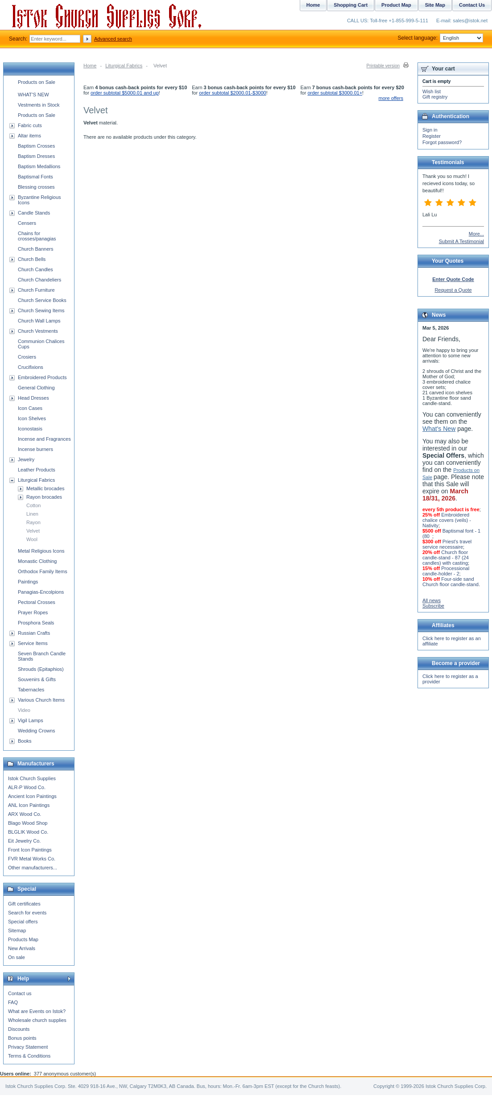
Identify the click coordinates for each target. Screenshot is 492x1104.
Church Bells (31, 259)
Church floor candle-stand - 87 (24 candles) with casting (445, 558)
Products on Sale (36, 82)
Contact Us (472, 5)
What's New (438, 428)
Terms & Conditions (29, 1056)
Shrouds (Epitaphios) (41, 669)
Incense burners (35, 449)
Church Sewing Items (41, 310)
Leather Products (36, 469)
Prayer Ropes (33, 612)
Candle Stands (34, 212)
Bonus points (22, 1038)
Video (24, 710)
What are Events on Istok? (37, 1011)
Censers (27, 223)
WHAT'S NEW (33, 94)
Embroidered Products (42, 377)
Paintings (28, 581)
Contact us (20, 993)
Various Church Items (41, 700)
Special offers (22, 921)
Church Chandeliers (39, 279)
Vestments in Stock (39, 105)
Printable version (383, 65)
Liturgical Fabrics (123, 65)
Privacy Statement (28, 1047)
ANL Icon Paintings (29, 805)
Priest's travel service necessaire (446, 544)
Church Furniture (36, 290)
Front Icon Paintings (30, 849)
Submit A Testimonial (461, 241)
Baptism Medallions (39, 166)
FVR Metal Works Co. (31, 858)
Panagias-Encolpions (41, 592)
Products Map (23, 939)
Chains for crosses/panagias (37, 236)
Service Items (33, 643)
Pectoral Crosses (36, 602)
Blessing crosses (36, 187)
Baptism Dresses (36, 156)
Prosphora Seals (36, 622)
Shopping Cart (351, 5)
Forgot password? (442, 142)
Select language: (440, 38)
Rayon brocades (44, 497)
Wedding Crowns (36, 730)
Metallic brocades (45, 488)
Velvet (33, 530)
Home (89, 65)
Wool (31, 539)
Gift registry (434, 96)
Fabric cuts (30, 125)
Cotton (33, 505)
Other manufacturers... (32, 867)
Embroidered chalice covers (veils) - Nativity (446, 520)
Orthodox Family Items (42, 571)
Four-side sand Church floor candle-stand (450, 581)
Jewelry (26, 459)
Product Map (396, 5)
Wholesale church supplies (37, 1020)
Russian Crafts (34, 633)
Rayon (33, 522)
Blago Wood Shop (27, 823)
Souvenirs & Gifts (37, 679)
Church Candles (35, 269)
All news (431, 600)
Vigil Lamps (30, 720)
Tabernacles (31, 689)
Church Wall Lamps (39, 320)
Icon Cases (30, 408)
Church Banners (36, 249)
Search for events (27, 912)
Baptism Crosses (36, 146)
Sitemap (17, 930)
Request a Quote (452, 290)
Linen (32, 514)
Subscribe (433, 605)
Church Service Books (42, 300)
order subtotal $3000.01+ (334, 92)
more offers (391, 98)
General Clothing (36, 387)
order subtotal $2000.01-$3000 (232, 92)
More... (476, 233)
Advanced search (113, 38)
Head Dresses (33, 398)
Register (431, 136)
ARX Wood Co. (24, 814)
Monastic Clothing (37, 561)
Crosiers (27, 357)
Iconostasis (30, 428)
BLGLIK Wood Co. (28, 832)
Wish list (431, 91)
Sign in (430, 129)
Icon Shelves (32, 418)
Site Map (435, 5)
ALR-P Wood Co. (26, 787)
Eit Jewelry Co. (24, 841)
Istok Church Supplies (32, 778)
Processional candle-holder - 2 (445, 571)
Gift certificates (24, 903)
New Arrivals (21, 948)
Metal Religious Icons (41, 551)
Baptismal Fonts (35, 176)
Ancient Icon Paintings (32, 796)
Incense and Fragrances (44, 439)
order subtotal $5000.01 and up (125, 92)
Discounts (18, 1029)
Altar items (29, 135)
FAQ (13, 1002)
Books (25, 741)
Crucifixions (30, 367)
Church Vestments (38, 331)
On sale (16, 957)
